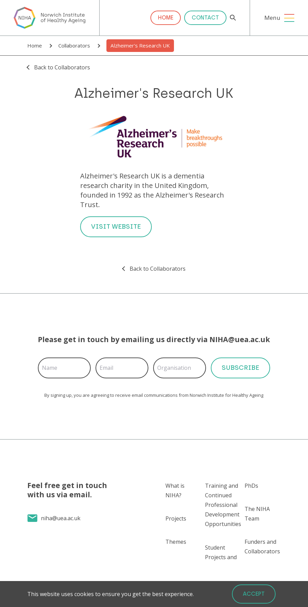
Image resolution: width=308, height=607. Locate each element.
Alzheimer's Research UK (140, 45)
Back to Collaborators (62, 67)
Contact (205, 17)
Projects (175, 518)
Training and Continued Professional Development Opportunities (223, 505)
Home (165, 17)
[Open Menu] (289, 18)
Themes (175, 541)
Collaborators (74, 45)
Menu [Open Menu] (272, 18)
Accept (254, 594)
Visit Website (116, 226)
